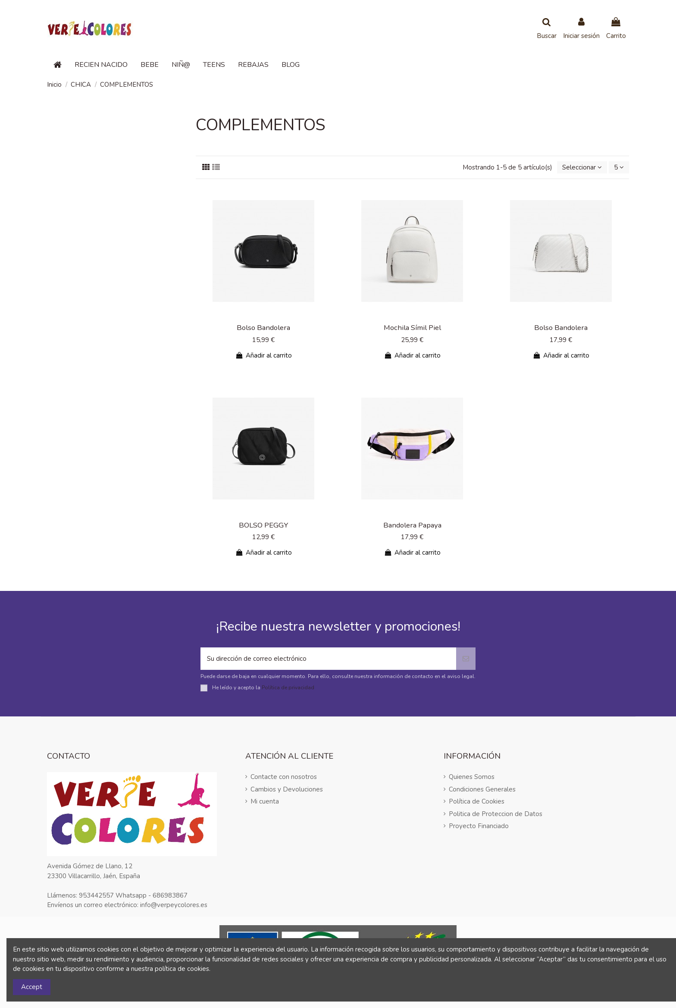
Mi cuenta (264, 801)
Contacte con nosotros (283, 776)
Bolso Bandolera (263, 328)
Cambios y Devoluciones (286, 789)
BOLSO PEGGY (263, 525)
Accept (31, 987)
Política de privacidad (288, 687)
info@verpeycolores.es (173, 905)
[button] (101, 64)
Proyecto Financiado (479, 826)
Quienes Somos (471, 776)
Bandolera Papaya (412, 525)
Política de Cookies (476, 801)
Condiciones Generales (482, 789)
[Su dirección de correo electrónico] (328, 658)
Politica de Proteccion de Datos (495, 814)
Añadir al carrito (263, 355)
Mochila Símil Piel (412, 328)
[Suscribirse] (466, 658)
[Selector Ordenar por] (582, 167)
